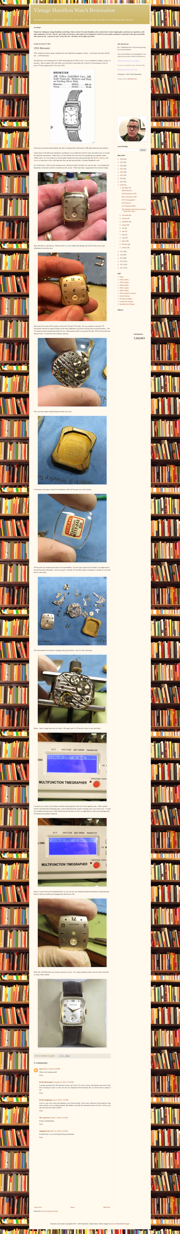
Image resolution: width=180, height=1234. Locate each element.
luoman (113, 1224)
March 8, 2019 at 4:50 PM (51, 1069)
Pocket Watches (125, 296)
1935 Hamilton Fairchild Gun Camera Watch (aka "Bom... (134, 210)
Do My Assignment (45, 1100)
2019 (122, 182)
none (41, 1069)
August (124, 225)
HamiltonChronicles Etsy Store (128, 70)
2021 (122, 175)
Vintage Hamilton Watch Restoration (74, 10)
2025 (122, 162)
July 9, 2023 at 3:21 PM (60, 1100)
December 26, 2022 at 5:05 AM (63, 1082)
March (124, 241)
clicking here (132, 79)
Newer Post (38, 1207)
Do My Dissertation (46, 1082)
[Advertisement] (72, 1188)
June (123, 231)
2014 (122, 261)
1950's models (124, 288)
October (125, 218)
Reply (41, 1075)
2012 (122, 268)
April (124, 238)
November (125, 215)
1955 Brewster (126, 203)
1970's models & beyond (128, 293)
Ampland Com (44, 1131)
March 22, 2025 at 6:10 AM (59, 1131)
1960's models (124, 290)
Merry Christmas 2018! (129, 197)
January (124, 247)
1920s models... (125, 280)
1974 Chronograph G (128, 200)
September (125, 222)
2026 (122, 159)
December (125, 188)
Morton (96, 158)
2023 (122, 169)
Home (73, 1207)
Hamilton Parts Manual (127, 304)
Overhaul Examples (126, 299)
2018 (122, 185)
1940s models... (125, 285)
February (125, 244)
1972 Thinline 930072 (129, 206)
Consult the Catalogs (126, 301)
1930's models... (125, 282)
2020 (122, 178)
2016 (122, 255)
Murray (102, 158)
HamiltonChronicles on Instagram (128, 61)
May (123, 235)
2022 (122, 172)
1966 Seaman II (127, 190)
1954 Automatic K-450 (129, 194)
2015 (122, 258)
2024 (122, 166)
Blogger (126, 1224)
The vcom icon (44, 1118)
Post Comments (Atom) (50, 1211)
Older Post (106, 1207)
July (123, 228)
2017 (122, 251)
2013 (122, 264)
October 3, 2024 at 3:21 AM (59, 1118)
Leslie (36, 160)
